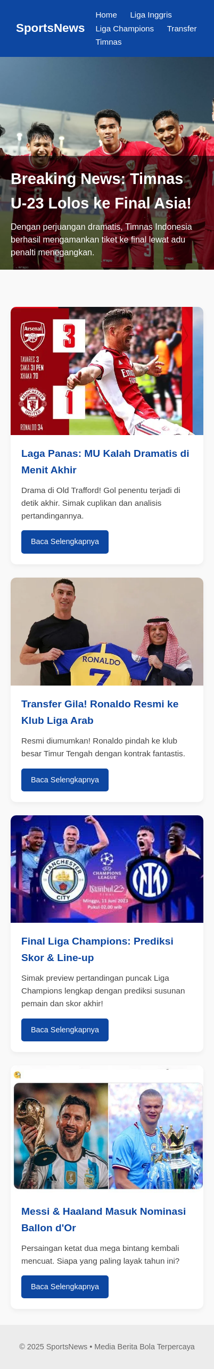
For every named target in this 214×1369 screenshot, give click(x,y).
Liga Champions (124, 28)
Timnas (108, 41)
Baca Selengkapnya (65, 541)
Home (106, 14)
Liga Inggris (151, 14)
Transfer (182, 28)
